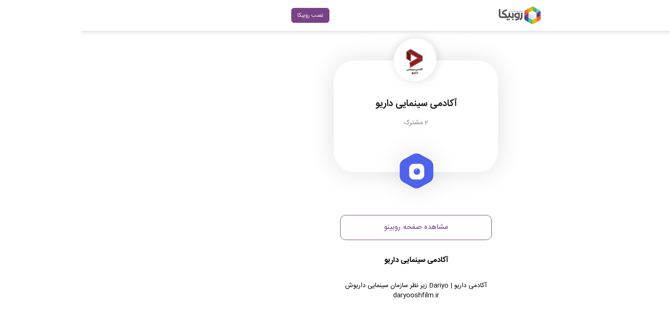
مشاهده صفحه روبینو (335, 227)
